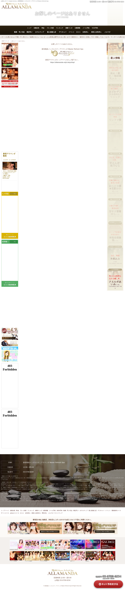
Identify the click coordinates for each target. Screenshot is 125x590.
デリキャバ (62, 32)
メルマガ (107, 32)
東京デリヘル (9, 234)
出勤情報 (77, 28)
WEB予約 (95, 28)
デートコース (5, 513)
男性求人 (44, 513)
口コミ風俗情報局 (10, 237)
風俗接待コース (116, 510)
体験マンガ (68, 28)
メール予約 (86, 28)
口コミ (78, 32)
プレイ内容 (50, 28)
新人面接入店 (51, 32)
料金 (43, 28)
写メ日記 (22, 32)
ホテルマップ (39, 32)
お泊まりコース (14, 513)
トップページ (5, 510)
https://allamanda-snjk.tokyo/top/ (62, 62)
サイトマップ (58, 513)
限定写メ (30, 32)
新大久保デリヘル (10, 282)
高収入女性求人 (96, 32)
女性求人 (85, 32)
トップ (29, 28)
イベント (71, 32)
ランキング (59, 28)
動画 (15, 32)
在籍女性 (36, 28)
